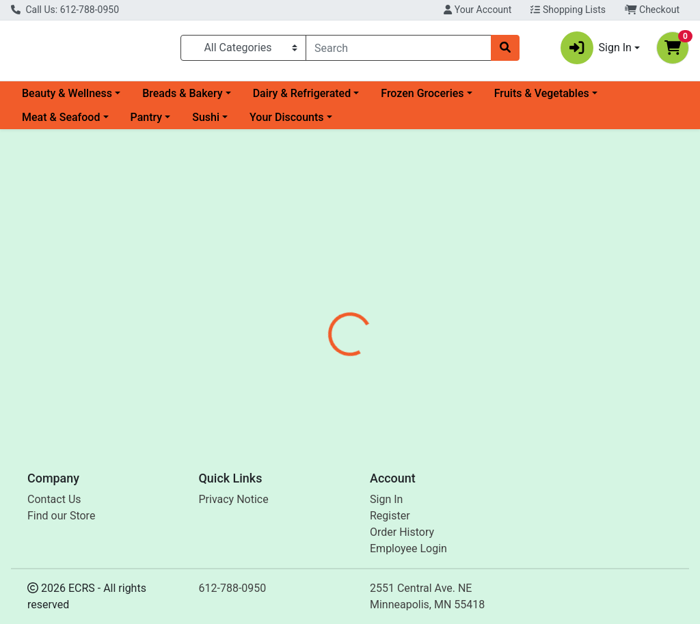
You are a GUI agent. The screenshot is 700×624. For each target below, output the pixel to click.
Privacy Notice (234, 499)
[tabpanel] (496, 384)
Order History (402, 532)
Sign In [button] (596, 50)
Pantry (147, 122)
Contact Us (54, 499)
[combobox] (399, 51)
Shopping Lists (568, 9)
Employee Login (408, 548)
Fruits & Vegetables (541, 98)
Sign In (386, 499)
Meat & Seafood (61, 122)
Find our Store (61, 515)
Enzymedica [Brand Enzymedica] (456, 377)
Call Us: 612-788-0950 (65, 9)
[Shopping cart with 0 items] (672, 50)
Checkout (652, 9)
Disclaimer (389, 326)
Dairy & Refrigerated (302, 98)
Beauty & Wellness (67, 98)
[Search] (399, 51)
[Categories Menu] (243, 51)
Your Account (477, 9)
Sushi (205, 122)
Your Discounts (286, 122)
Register (390, 515)
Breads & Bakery (182, 98)
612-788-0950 (233, 588)
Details (329, 326)
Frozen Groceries (422, 98)
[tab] (328, 327)
